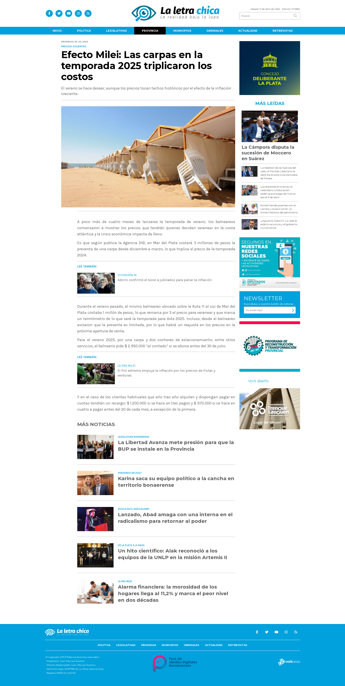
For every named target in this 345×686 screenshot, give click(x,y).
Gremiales (214, 30)
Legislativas (116, 30)
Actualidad (247, 30)
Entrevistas (283, 30)
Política (84, 30)
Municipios (182, 30)
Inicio (57, 30)
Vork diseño (258, 381)
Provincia (150, 30)
